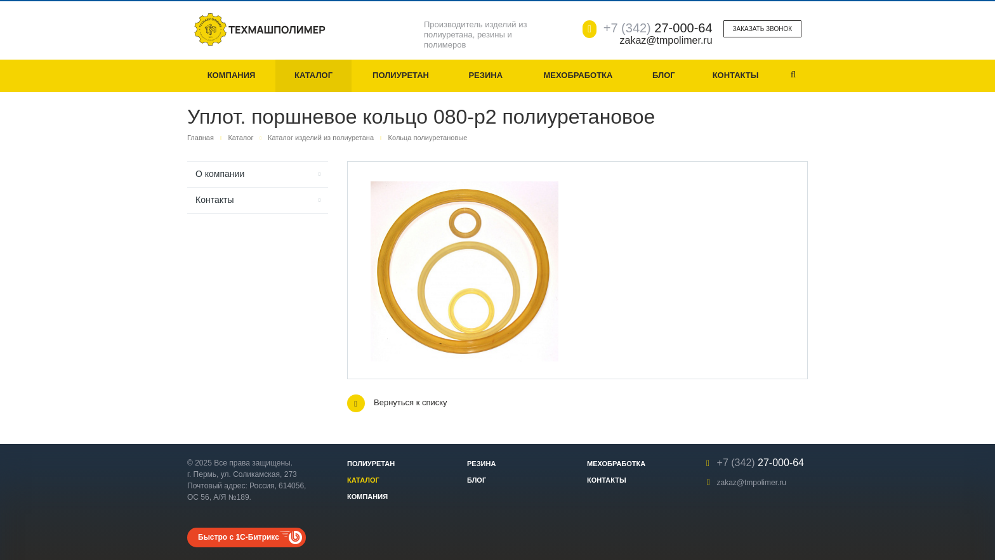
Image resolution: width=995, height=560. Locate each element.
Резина (485, 75)
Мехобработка (577, 75)
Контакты (736, 75)
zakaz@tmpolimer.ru (751, 482)
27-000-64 (658, 28)
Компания (232, 75)
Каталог (313, 75)
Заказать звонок (762, 28)
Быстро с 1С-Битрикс (238, 537)
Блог (663, 75)
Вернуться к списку (397, 403)
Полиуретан (400, 75)
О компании (219, 174)
